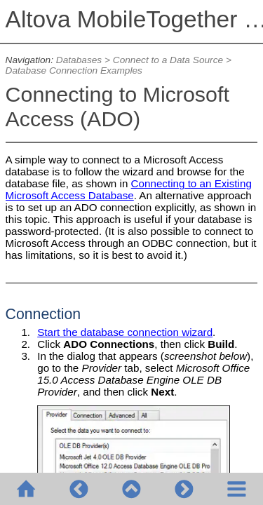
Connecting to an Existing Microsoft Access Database (129, 189)
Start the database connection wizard (125, 332)
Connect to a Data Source (168, 60)
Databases (79, 60)
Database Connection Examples (74, 70)
